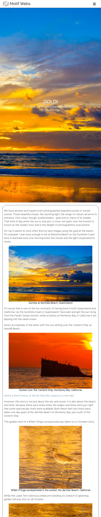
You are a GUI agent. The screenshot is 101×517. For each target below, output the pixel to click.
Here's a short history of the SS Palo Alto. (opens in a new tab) (39, 395)
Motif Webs (16, 3)
